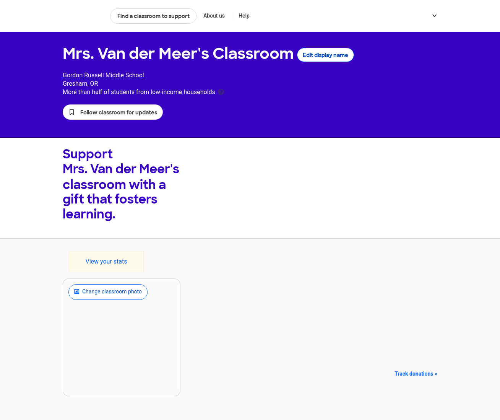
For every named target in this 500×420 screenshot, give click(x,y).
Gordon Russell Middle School (103, 75)
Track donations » (415, 374)
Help (244, 16)
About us (214, 16)
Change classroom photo (108, 291)
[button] (113, 112)
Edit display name (325, 55)
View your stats (106, 261)
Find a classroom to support (153, 16)
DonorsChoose (83, 16)
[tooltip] (221, 91)
